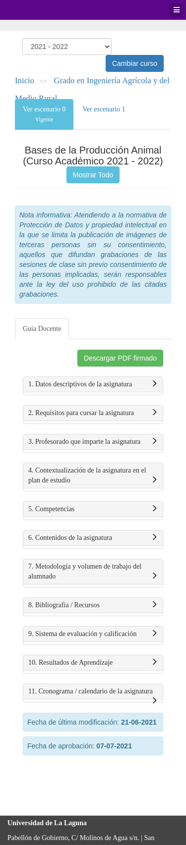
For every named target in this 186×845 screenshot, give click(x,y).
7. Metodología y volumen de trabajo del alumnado (93, 572)
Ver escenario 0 (44, 114)
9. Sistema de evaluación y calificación (93, 634)
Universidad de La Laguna (34, 10)
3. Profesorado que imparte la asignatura (93, 442)
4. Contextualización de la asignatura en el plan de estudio (93, 476)
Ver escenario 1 (103, 109)
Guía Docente (42, 328)
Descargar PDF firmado (120, 358)
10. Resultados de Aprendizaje (93, 663)
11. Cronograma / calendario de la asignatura (93, 693)
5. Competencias (93, 509)
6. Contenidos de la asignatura (93, 538)
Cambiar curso (134, 63)
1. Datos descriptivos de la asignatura (93, 384)
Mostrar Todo (93, 175)
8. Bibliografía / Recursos (93, 605)
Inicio (24, 80)
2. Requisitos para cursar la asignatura (93, 413)
